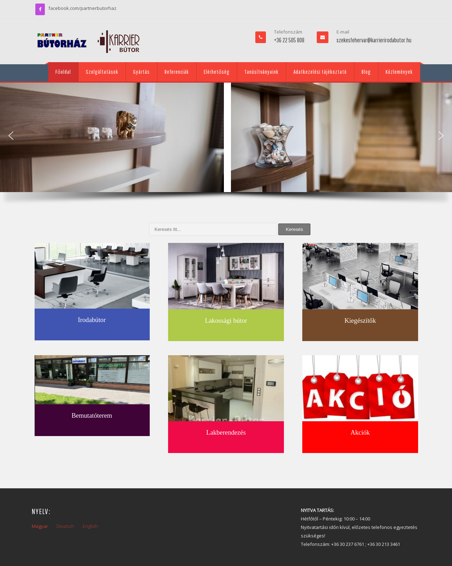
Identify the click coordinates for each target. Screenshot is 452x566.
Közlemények (399, 71)
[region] (226, 145)
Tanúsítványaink (261, 71)
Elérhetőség (217, 71)
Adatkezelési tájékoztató (320, 71)
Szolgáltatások (102, 71)
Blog (366, 71)
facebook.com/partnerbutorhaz (82, 8)
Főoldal (63, 71)
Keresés (294, 229)
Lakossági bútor (226, 320)
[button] (11, 135)
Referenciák (177, 71)
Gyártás (141, 71)
